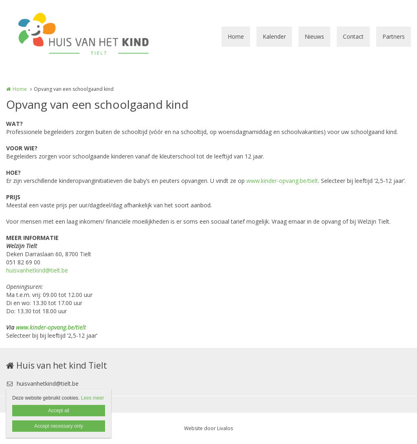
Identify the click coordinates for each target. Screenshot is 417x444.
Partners (393, 36)
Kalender (274, 36)
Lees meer (92, 398)
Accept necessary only (58, 426)
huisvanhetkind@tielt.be (37, 270)
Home (236, 36)
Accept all (58, 410)
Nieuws (314, 36)
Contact (353, 36)
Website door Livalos (208, 428)
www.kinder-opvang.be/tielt (282, 181)
